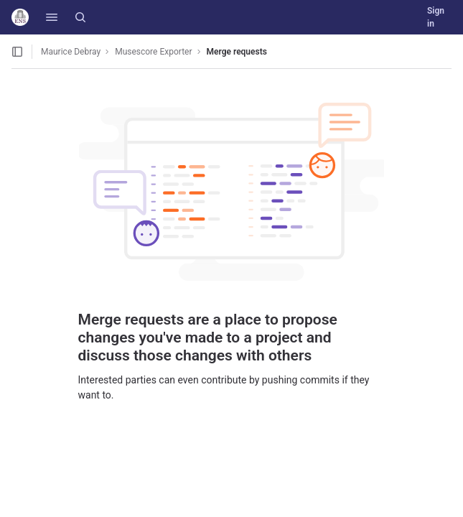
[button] (51, 17)
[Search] (80, 17)
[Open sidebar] (17, 51)
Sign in (435, 17)
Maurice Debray (70, 52)
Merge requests (237, 52)
